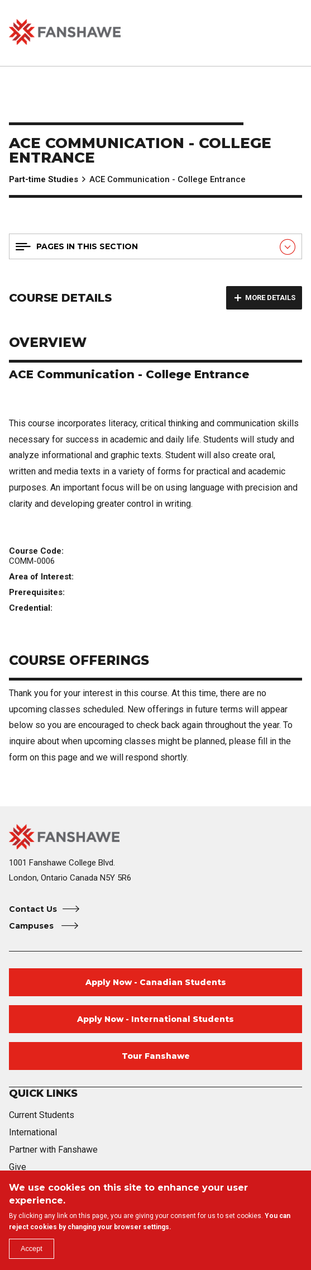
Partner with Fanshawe (53, 1149)
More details (270, 297)
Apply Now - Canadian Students (155, 982)
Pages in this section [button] (87, 246)
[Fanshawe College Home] (155, 836)
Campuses (32, 926)
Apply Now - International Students (155, 1019)
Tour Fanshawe (156, 1056)
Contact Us (33, 909)
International (33, 1132)
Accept (34, 1247)
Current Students (41, 1115)
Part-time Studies (43, 179)
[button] (265, 33)
